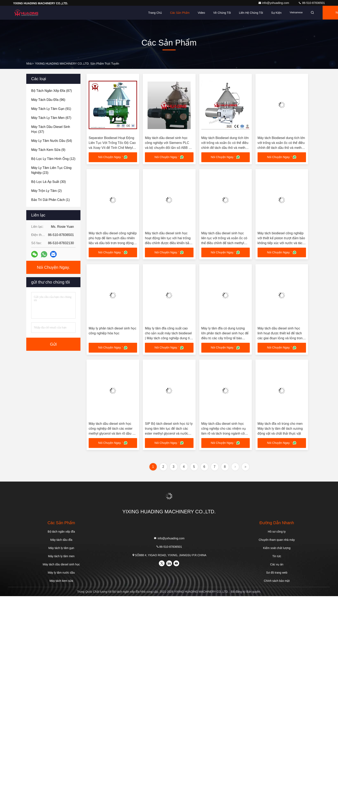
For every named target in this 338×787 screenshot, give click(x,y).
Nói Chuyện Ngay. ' (112, 157)
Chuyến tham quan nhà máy (277, 540)
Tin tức (276, 556)
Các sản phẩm (180, 12)
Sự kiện (276, 12)
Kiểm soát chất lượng (277, 548)
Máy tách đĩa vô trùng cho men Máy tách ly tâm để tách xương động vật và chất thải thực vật (280, 428)
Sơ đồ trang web (276, 572)
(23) (51, 170)
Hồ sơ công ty (277, 531)
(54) (51, 140)
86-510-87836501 (311, 3)
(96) (48, 99)
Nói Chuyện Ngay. (53, 267)
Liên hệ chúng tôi (251, 12)
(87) (51, 90)
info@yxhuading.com (274, 3)
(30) (48, 181)
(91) (51, 108)
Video (201, 12)
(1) (50, 200)
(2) (46, 190)
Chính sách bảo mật (277, 581)
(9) (48, 149)
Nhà (29, 63)
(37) (50, 129)
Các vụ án (276, 564)
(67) (51, 118)
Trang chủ (155, 12)
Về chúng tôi (222, 12)
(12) (53, 159)
